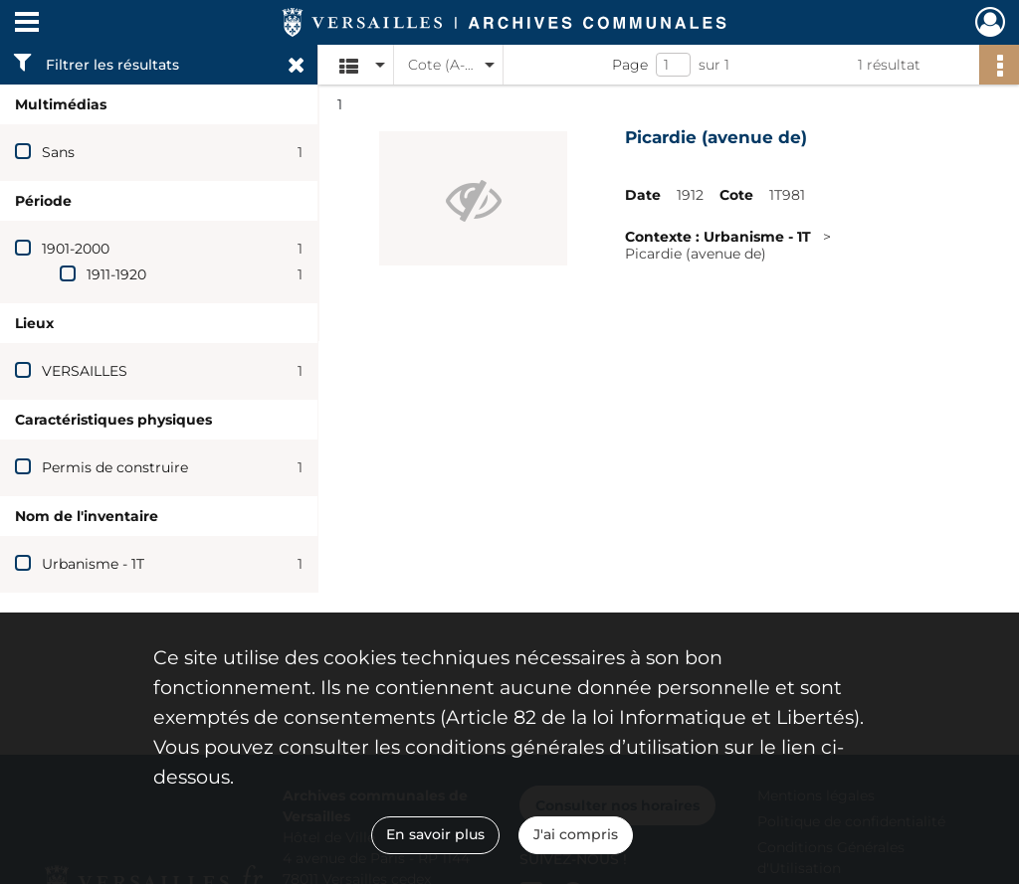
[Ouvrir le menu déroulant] (27, 24)
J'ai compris (575, 834)
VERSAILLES (84, 371)
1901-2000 (75, 249)
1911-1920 (116, 274)
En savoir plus (435, 834)
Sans (58, 152)
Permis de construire (115, 467)
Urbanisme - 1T (93, 564)
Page (630, 65)
